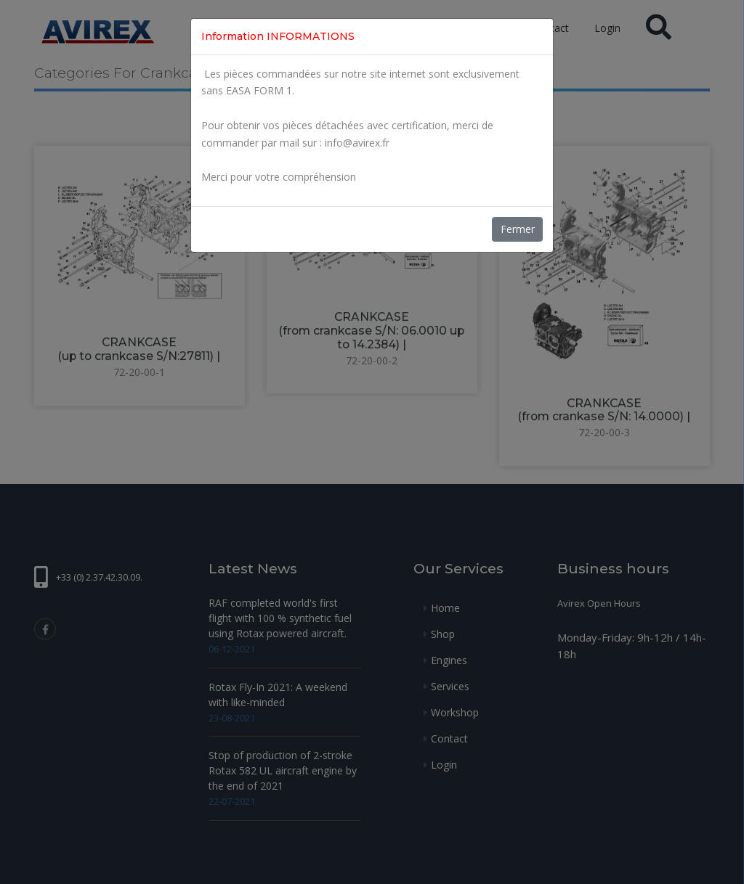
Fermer (518, 229)
